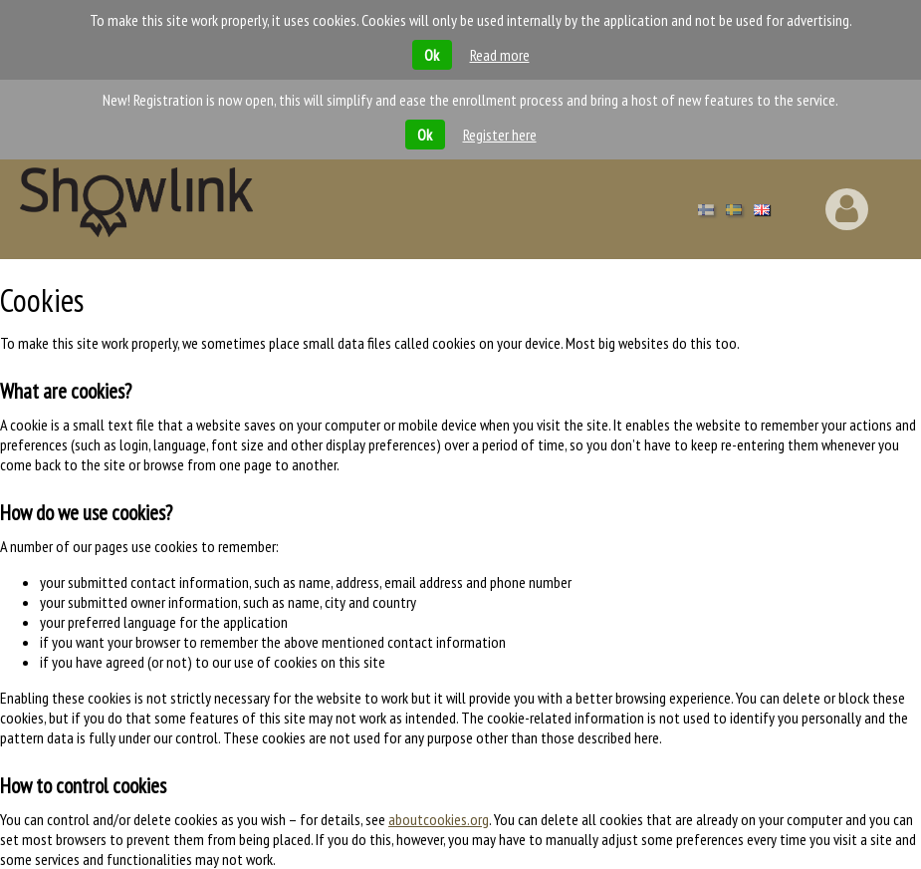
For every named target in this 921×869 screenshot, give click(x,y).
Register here (500, 135)
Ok (431, 55)
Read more (500, 55)
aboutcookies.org (438, 819)
